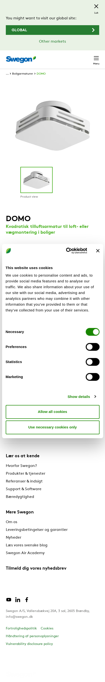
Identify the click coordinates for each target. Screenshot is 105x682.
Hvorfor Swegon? (21, 466)
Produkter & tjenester (25, 474)
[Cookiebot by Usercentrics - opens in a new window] (66, 251)
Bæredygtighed (20, 497)
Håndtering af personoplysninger (32, 636)
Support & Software (23, 489)
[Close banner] (97, 250)
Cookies (47, 628)
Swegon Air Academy (25, 553)
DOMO (41, 73)
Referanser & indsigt (24, 481)
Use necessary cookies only (52, 427)
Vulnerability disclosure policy (29, 644)
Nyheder (13, 538)
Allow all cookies (52, 412)
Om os (11, 522)
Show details (79, 397)
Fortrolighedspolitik (21, 628)
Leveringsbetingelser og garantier (37, 530)
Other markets (52, 42)
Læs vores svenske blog (27, 545)
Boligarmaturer (22, 73)
